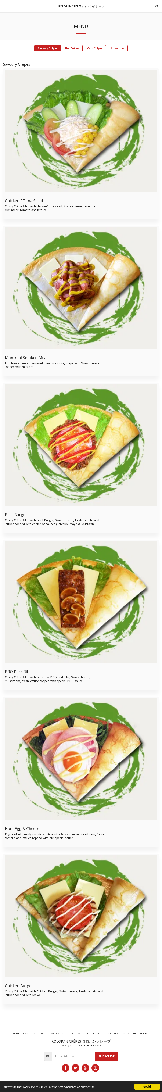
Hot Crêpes (72, 48)
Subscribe (106, 1056)
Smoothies (117, 48)
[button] (4, 6)
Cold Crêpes (94, 48)
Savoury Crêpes (47, 48)
